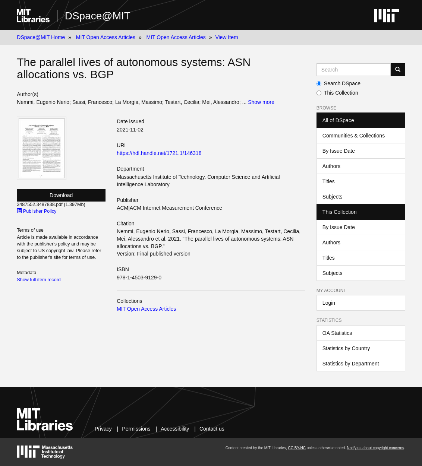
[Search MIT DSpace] (353, 69)
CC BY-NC (296, 448)
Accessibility (175, 429)
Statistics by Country (346, 348)
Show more (261, 102)
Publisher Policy (36, 211)
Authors (331, 166)
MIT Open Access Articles (105, 37)
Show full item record (39, 279)
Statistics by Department (350, 364)
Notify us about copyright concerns (375, 448)
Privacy (103, 429)
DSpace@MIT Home (41, 37)
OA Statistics (337, 333)
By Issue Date (338, 151)
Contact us (211, 429)
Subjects (332, 197)
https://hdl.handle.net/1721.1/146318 (159, 153)
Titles (328, 181)
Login (328, 303)
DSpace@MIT (97, 16)
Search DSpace (338, 83)
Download (61, 195)
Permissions (136, 429)
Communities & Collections (353, 136)
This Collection (337, 93)
